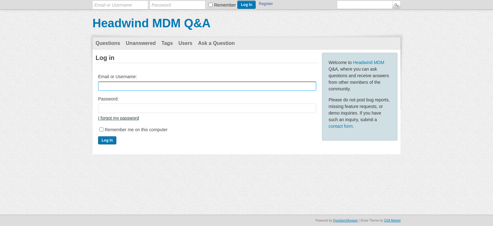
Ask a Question (216, 43)
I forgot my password (118, 118)
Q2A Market (392, 220)
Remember (225, 5)
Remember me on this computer (136, 129)
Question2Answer (345, 220)
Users (185, 43)
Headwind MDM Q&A (151, 23)
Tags (167, 43)
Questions (108, 43)
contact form (341, 126)
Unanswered (141, 43)
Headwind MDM (369, 62)
